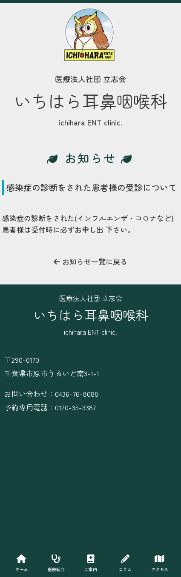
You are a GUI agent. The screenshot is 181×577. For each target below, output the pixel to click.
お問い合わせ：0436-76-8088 (51, 393)
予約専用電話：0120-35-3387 (50, 407)
